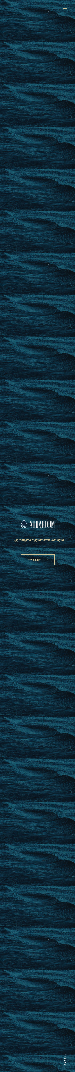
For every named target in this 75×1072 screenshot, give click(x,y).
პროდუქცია (34, 559)
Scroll (65, 1059)
